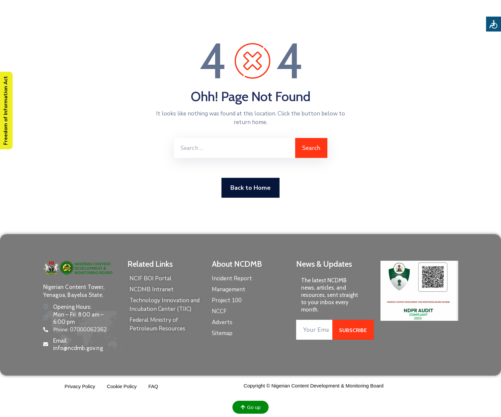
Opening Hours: (72, 307)
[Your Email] (314, 330)
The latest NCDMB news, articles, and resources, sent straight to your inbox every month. (329, 295)
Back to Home (250, 188)
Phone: (80, 329)
